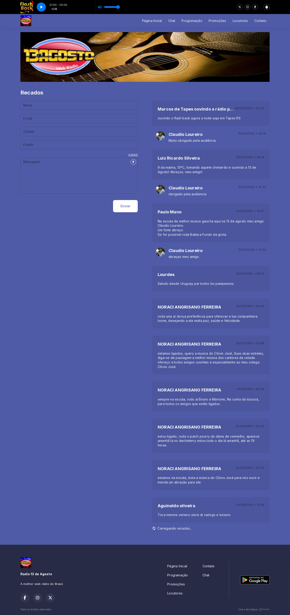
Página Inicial (152, 21)
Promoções (217, 21)
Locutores (240, 21)
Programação (191, 21)
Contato (260, 21)
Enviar (125, 206)
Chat (171, 21)
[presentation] (54, 206)
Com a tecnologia (254, 609)
